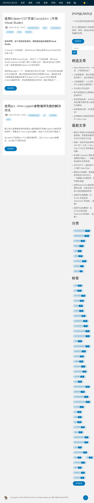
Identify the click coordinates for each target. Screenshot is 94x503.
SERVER (79, 392)
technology (33, 28)
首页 (23, 3)
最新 (30, 3)
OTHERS (79, 241)
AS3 (78, 286)
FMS (78, 417)
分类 (38, 3)
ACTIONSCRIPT (82, 336)
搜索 (69, 3)
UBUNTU (79, 473)
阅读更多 (10, 88)
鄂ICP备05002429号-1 (60, 497)
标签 (46, 3)
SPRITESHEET (81, 437)
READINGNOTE (82, 387)
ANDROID (80, 351)
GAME (78, 361)
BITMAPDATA (81, 442)
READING (80, 316)
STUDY (79, 356)
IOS (77, 422)
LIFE (78, 447)
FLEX (78, 306)
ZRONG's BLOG (10, 3)
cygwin (10, 32)
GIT (77, 412)
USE (78, 251)
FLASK (79, 407)
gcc (19, 32)
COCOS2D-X (81, 326)
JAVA (78, 432)
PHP (78, 468)
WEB (78, 256)
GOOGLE (79, 463)
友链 (61, 3)
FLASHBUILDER (82, 402)
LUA (78, 382)
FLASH (79, 301)
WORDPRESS (81, 397)
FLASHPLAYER (82, 331)
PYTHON (79, 296)
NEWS (79, 246)
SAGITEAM (80, 372)
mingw (28, 32)
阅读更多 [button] (78, 41)
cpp (44, 28)
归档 (53, 3)
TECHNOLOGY (82, 231)
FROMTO (79, 366)
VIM (77, 458)
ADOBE (79, 377)
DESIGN (79, 266)
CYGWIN (79, 427)
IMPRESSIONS (81, 236)
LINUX (78, 311)
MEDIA (78, 271)
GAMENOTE (80, 321)
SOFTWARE (80, 452)
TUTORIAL (80, 261)
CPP (78, 341)
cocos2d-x (55, 28)
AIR (78, 291)
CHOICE (79, 478)
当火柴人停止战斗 (82, 88)
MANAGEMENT (82, 346)
